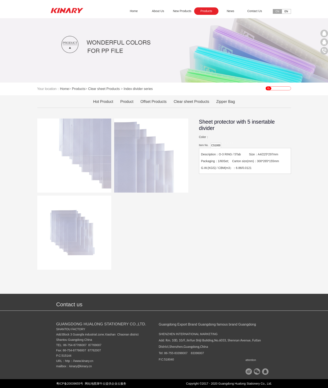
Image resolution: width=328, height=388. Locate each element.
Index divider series (138, 89)
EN (286, 11)
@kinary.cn (84, 366)
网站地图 (90, 383)
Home (134, 11)
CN (277, 11)
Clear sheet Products (104, 89)
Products (78, 89)
